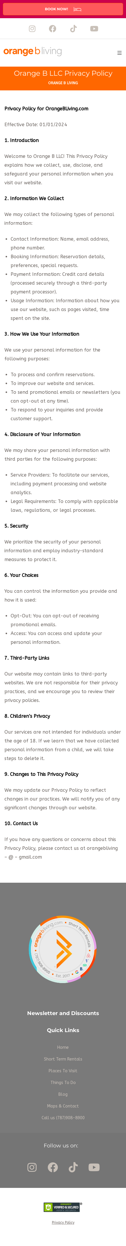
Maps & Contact (63, 1106)
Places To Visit (63, 1070)
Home (63, 1047)
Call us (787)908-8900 (63, 1117)
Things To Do (63, 1082)
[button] (63, 9)
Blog (63, 1094)
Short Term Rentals (63, 1059)
